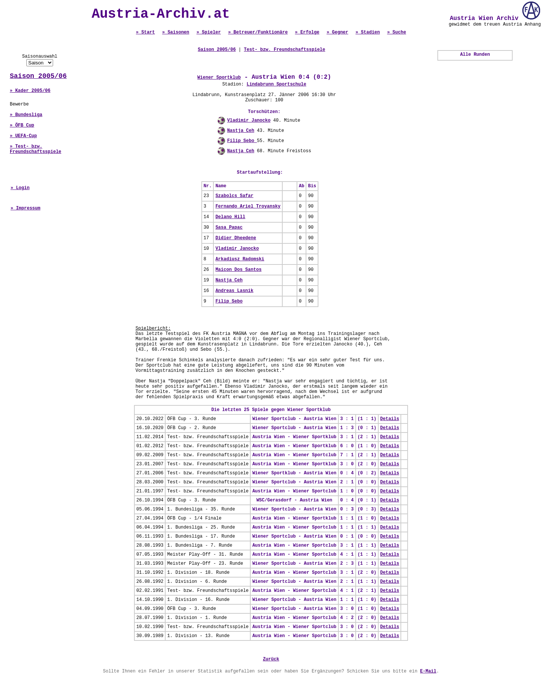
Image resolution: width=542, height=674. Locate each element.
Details (389, 419)
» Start (145, 32)
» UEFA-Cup (23, 136)
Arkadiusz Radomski (239, 259)
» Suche (396, 32)
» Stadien (367, 32)
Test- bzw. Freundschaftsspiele (284, 49)
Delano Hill (230, 217)
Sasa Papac (228, 227)
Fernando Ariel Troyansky (247, 206)
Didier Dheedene (235, 238)
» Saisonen (175, 32)
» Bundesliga (26, 115)
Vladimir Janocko (248, 120)
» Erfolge (307, 32)
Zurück (271, 659)
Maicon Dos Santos (238, 269)
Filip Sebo (242, 141)
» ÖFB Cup (22, 125)
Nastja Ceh (240, 130)
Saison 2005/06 (38, 76)
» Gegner (338, 32)
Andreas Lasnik (234, 290)
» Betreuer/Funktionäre (258, 32)
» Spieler (208, 32)
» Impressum (25, 208)
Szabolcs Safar (234, 196)
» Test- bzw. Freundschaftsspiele (35, 149)
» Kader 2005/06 (30, 90)
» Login (20, 188)
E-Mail (428, 671)
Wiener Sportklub (219, 77)
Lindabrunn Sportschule (276, 84)
